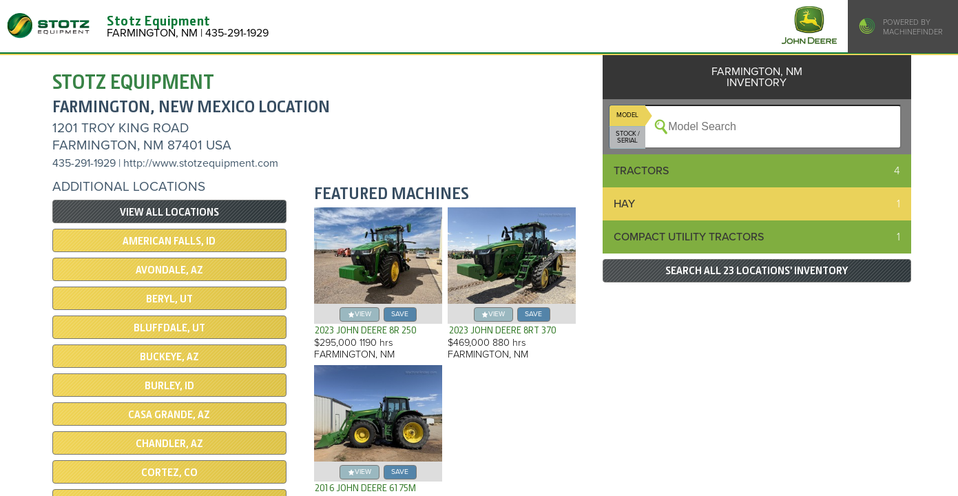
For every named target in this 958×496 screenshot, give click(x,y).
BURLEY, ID (169, 385)
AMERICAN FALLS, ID (169, 241)
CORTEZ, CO (169, 472)
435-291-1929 (84, 163)
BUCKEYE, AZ (169, 356)
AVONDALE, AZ (169, 270)
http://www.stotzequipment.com (200, 163)
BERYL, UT (169, 298)
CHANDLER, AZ (169, 443)
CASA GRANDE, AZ (169, 414)
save (399, 313)
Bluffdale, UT (169, 327)
